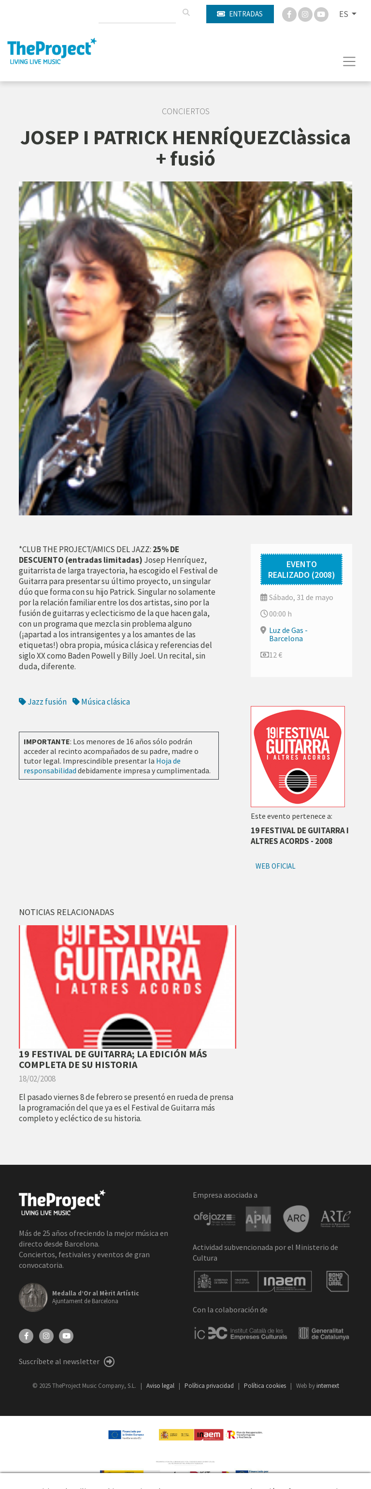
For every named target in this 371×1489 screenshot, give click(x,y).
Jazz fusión (43, 701)
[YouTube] (66, 1335)
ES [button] (344, 14)
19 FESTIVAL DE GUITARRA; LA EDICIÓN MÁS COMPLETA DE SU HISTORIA (113, 1059)
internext (327, 1386)
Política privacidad (210, 1386)
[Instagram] (306, 13)
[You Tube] (321, 13)
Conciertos (186, 111)
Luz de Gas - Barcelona (288, 634)
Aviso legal (161, 1386)
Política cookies (265, 1386)
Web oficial (276, 866)
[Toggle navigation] (349, 61)
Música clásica (101, 701)
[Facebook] (290, 13)
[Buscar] (186, 12)
